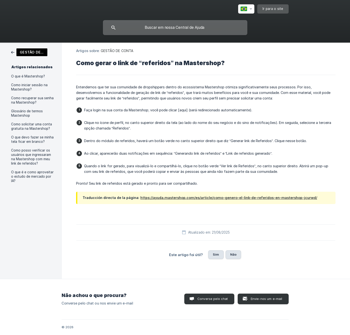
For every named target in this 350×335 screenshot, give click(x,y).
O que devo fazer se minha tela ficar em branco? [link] (32, 139)
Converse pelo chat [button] (212, 299)
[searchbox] (175, 27)
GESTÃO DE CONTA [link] (117, 51)
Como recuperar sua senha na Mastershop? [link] (32, 100)
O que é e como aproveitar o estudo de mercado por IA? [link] (32, 176)
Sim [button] (216, 254)
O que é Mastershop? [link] (28, 76)
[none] (246, 9)
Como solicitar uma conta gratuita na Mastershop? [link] (31, 126)
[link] (29, 52)
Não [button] (233, 254)
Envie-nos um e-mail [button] (266, 299)
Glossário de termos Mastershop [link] (27, 113)
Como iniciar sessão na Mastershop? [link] (29, 87)
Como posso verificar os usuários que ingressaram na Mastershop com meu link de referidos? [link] (31, 156)
